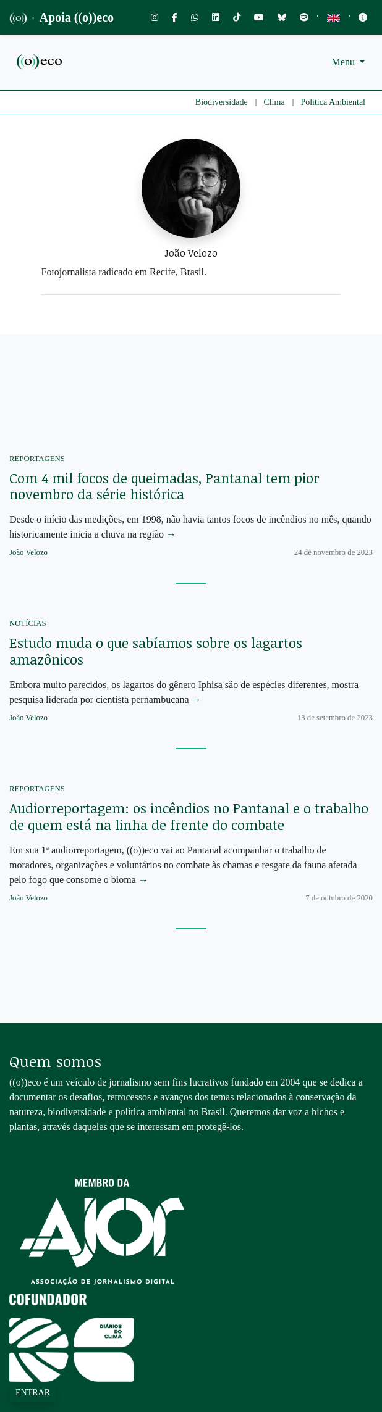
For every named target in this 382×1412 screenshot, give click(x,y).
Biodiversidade (221, 102)
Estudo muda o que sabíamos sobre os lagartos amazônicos (155, 650)
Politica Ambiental (332, 102)
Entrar (32, 1392)
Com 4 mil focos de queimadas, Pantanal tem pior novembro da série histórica (164, 486)
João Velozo (28, 552)
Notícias (27, 623)
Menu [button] (344, 62)
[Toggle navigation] (363, 17)
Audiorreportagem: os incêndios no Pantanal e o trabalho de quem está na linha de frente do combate (188, 816)
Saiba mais (31, 1151)
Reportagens (37, 458)
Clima (273, 102)
